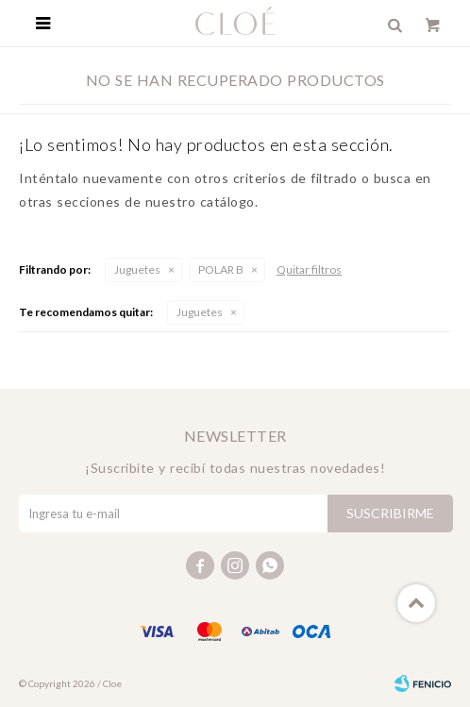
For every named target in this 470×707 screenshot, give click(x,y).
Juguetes (137, 269)
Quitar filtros (309, 269)
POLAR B (220, 269)
